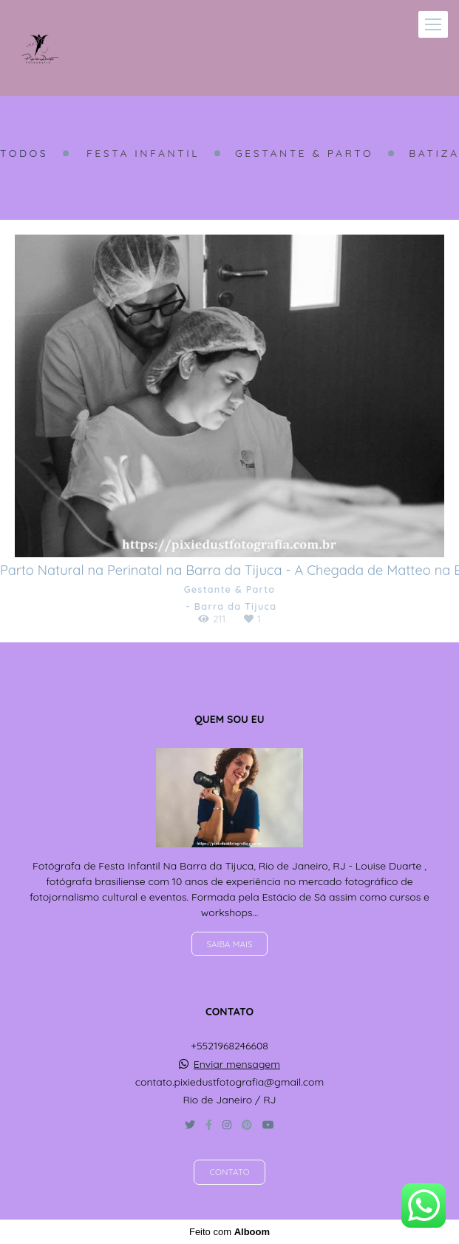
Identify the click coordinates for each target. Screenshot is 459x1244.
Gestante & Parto (304, 153)
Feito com (229, 1231)
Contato (229, 1171)
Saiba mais (230, 943)
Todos (24, 153)
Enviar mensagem (237, 1064)
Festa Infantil (143, 153)
